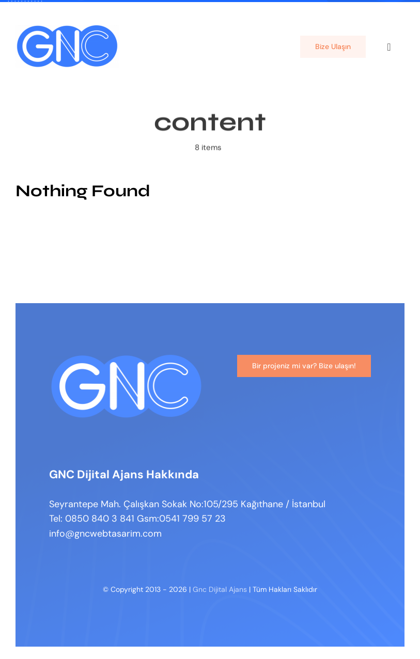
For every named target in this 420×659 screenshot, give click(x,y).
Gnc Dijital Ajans (220, 590)
